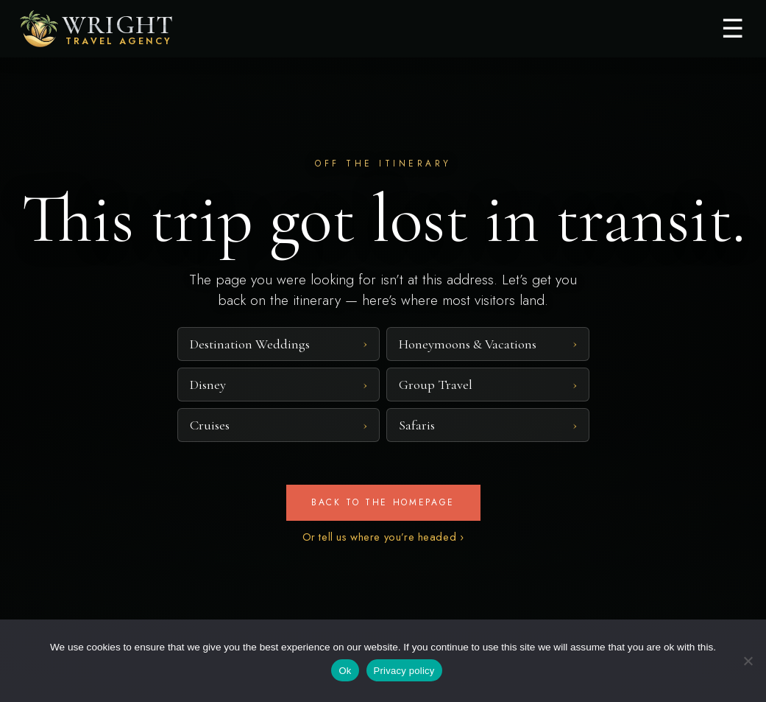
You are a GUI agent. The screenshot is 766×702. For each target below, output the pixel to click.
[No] (747, 660)
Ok (344, 670)
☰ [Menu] (732, 28)
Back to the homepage (383, 502)
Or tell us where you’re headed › (383, 537)
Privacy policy (404, 670)
